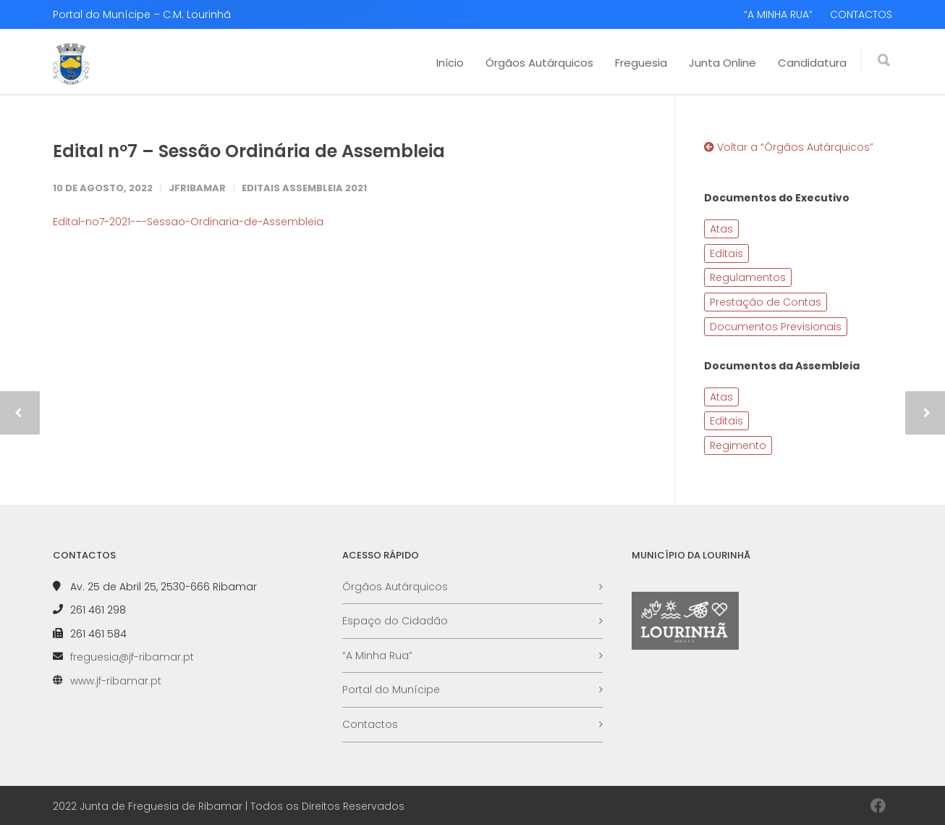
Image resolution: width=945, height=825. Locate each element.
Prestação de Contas (765, 302)
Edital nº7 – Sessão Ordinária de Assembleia (249, 151)
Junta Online (722, 62)
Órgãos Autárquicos (539, 62)
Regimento (738, 445)
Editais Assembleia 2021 (304, 188)
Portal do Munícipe (391, 689)
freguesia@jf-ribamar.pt (132, 657)
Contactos (370, 724)
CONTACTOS (861, 14)
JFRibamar (197, 188)
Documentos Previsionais (776, 326)
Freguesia (641, 62)
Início (450, 62)
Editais (726, 253)
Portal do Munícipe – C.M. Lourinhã (142, 14)
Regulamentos (748, 277)
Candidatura (812, 62)
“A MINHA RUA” (778, 14)
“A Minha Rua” (377, 655)
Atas (721, 229)
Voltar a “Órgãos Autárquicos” (788, 147)
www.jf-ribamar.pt (115, 681)
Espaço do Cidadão (395, 620)
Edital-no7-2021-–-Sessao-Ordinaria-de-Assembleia (188, 221)
